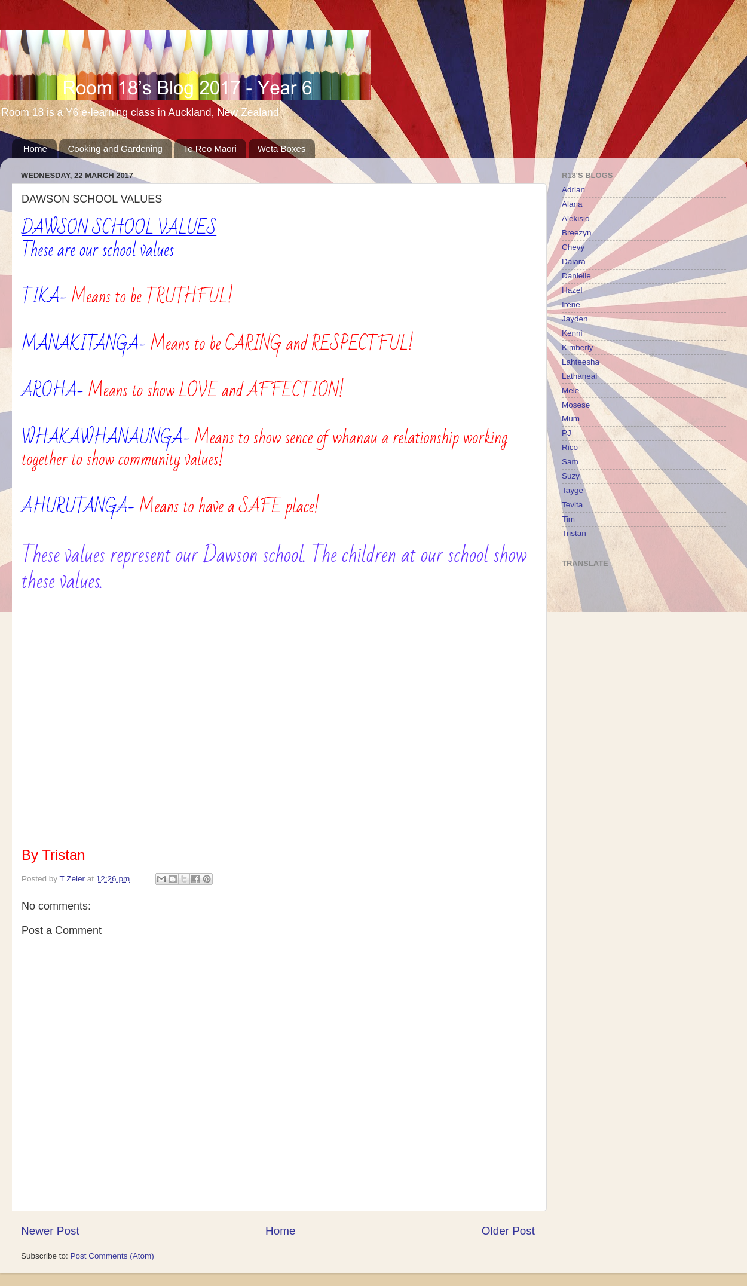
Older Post (508, 1230)
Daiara (574, 261)
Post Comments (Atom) (112, 1255)
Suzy (571, 475)
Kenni (572, 333)
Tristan (574, 533)
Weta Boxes (282, 148)
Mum (571, 418)
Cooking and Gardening (115, 148)
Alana (572, 204)
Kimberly (577, 347)
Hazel (572, 290)
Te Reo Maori (210, 148)
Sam (570, 461)
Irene (571, 304)
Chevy (573, 247)
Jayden (575, 318)
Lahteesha (580, 361)
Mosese (576, 404)
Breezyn (577, 232)
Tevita (572, 504)
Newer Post (50, 1230)
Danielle (576, 275)
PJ (566, 432)
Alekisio (576, 218)
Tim (568, 519)
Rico (570, 447)
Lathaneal (579, 376)
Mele (570, 390)
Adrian (573, 189)
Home (35, 148)
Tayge (572, 490)
